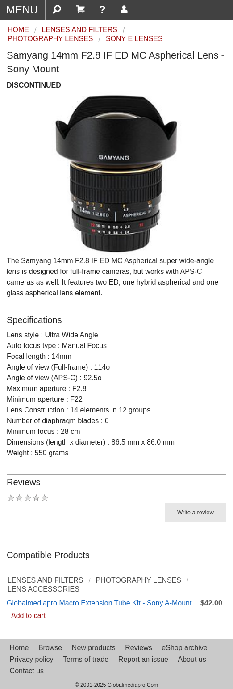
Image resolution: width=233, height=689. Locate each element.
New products (94, 647)
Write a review (195, 512)
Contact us (27, 671)
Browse (50, 647)
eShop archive (184, 647)
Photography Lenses (138, 580)
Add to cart (28, 615)
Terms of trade (85, 659)
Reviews (138, 647)
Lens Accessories (43, 589)
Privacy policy (32, 659)
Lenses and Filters (45, 580)
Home (19, 647)
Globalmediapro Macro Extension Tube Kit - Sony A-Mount (99, 603)
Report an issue (143, 659)
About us (192, 659)
